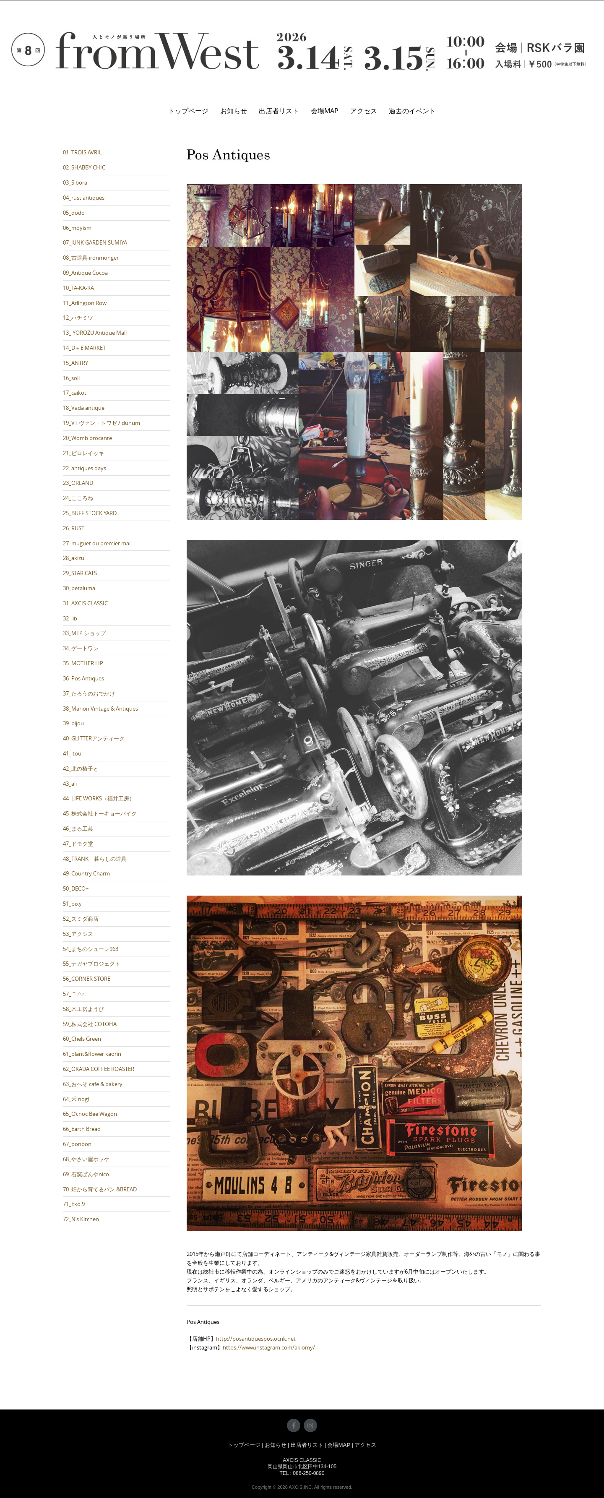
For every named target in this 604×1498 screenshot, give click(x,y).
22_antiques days (84, 468)
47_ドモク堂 (78, 843)
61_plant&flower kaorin (92, 1054)
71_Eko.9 (74, 1204)
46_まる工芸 (78, 828)
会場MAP (324, 110)
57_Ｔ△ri (74, 994)
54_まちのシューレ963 (90, 949)
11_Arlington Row (85, 303)
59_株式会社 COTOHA (90, 1024)
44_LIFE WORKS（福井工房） (99, 798)
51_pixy (72, 903)
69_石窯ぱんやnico (86, 1174)
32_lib (70, 618)
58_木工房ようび (83, 1009)
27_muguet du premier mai (96, 543)
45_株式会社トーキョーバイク (100, 813)
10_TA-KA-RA (78, 288)
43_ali (70, 783)
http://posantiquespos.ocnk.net (256, 1338)
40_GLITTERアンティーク (94, 738)
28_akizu (73, 558)
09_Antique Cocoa (85, 272)
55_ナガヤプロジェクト (91, 963)
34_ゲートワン (81, 648)
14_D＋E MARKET (84, 348)
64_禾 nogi (76, 1099)
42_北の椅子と (81, 768)
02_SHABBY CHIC (84, 167)
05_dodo (74, 212)
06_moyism (77, 228)
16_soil (71, 378)
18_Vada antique (83, 408)
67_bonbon (77, 1144)
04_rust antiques (83, 197)
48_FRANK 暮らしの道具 (95, 858)
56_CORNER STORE (86, 978)
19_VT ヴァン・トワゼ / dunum (101, 423)
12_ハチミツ (78, 317)
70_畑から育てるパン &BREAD (100, 1189)
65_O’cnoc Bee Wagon (90, 1114)
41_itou (72, 753)
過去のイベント (412, 110)
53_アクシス (78, 934)
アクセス (363, 110)
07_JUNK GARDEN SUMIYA (95, 242)
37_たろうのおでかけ (89, 693)
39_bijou (73, 723)
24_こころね (78, 498)
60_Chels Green (82, 1038)
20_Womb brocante (87, 438)
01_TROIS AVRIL (82, 152)
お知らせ (233, 110)
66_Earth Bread (82, 1129)
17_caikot (74, 392)
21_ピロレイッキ (83, 453)
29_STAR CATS (80, 573)
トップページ (188, 110)
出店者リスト (279, 110)
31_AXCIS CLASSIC (85, 603)
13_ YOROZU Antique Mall (95, 332)
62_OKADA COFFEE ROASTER (98, 1069)
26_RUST (73, 528)
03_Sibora (75, 182)
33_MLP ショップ (84, 633)
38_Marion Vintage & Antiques (100, 708)
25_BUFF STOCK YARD (90, 513)
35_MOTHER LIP (83, 663)
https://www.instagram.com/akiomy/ (269, 1347)
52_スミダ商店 (81, 918)
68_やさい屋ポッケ (86, 1159)
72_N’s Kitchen (81, 1219)
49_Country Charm (86, 873)
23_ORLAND (78, 483)
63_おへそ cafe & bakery (92, 1084)
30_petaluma (79, 588)
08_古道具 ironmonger (91, 257)
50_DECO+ (76, 888)
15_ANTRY (75, 363)
